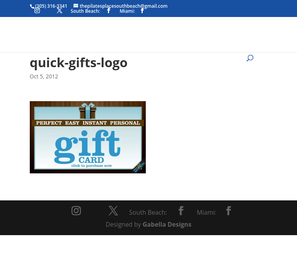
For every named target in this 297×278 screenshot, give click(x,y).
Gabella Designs (167, 224)
